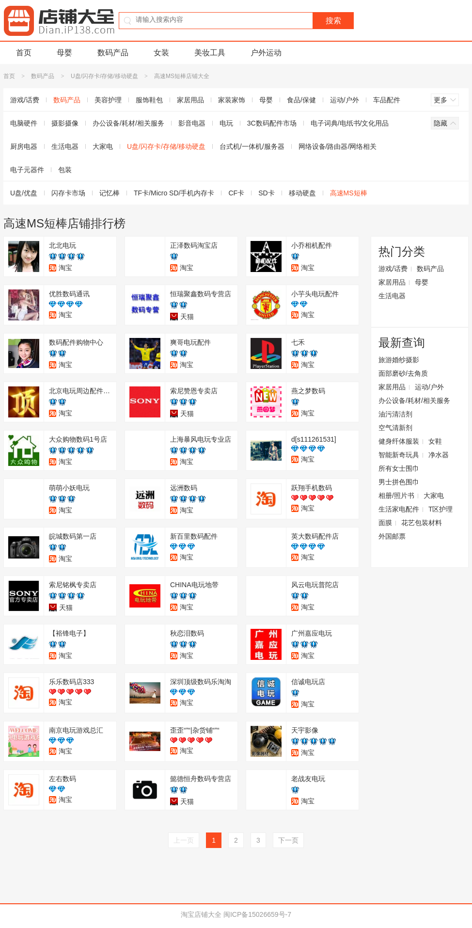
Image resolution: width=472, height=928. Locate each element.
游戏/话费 (24, 100)
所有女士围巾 (398, 468)
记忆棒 (109, 193)
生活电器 (65, 146)
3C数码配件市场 (272, 123)
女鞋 (435, 441)
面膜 (385, 523)
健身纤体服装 (398, 441)
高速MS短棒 (348, 193)
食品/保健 (301, 100)
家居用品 (190, 100)
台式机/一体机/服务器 (252, 146)
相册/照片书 (396, 495)
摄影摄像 (65, 123)
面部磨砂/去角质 (403, 373)
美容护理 (108, 100)
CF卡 (236, 193)
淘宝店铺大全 (201, 914)
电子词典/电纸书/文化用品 (350, 123)
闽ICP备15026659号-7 (257, 914)
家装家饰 (231, 100)
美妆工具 (209, 52)
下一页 (288, 840)
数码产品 (112, 52)
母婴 (64, 52)
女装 (161, 52)
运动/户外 (344, 100)
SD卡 (266, 193)
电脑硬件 (23, 123)
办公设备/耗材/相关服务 (128, 123)
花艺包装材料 (421, 523)
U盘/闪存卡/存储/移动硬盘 (104, 76)
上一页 (183, 840)
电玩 (226, 123)
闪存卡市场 (68, 193)
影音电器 (191, 123)
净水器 (438, 455)
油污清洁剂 (395, 414)
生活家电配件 (398, 509)
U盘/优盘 (23, 193)
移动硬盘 (302, 193)
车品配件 (386, 100)
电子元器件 (27, 170)
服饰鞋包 (149, 100)
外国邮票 (392, 536)
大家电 (103, 146)
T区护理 (440, 509)
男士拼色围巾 (398, 482)
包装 (65, 170)
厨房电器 (23, 146)
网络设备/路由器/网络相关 (338, 146)
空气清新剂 (395, 428)
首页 (23, 52)
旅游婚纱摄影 (398, 360)
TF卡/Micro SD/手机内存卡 (174, 193)
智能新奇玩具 (398, 455)
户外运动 (266, 52)
